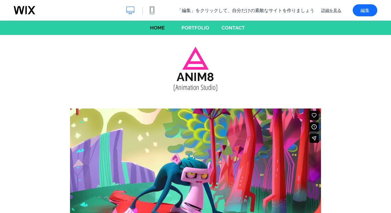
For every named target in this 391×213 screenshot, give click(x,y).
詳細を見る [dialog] (331, 10)
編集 (365, 10)
